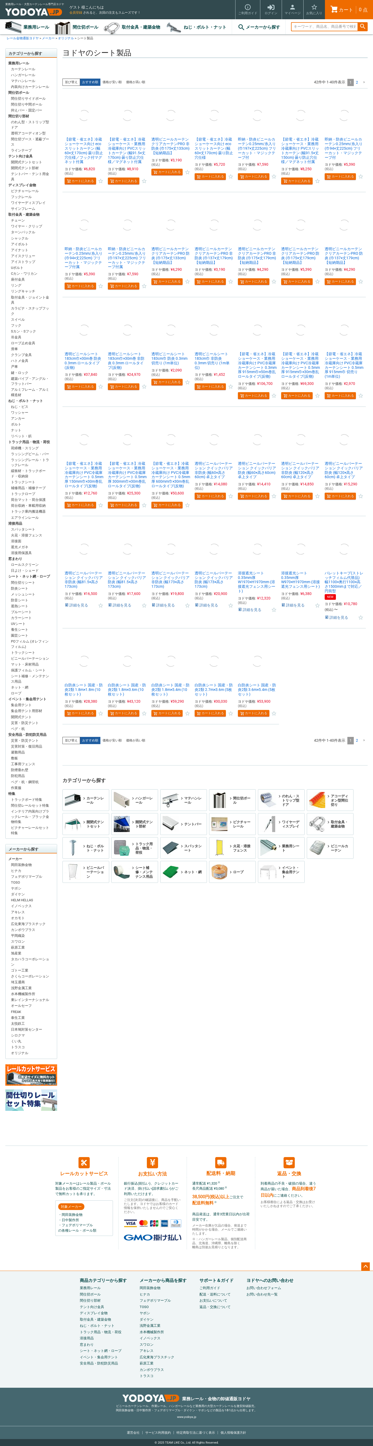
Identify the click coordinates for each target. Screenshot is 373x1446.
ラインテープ (21, 150)
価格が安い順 (112, 82)
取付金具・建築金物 (141, 27)
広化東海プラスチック (28, 924)
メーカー (48, 38)
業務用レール (36, 27)
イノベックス (21, 906)
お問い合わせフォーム (263, 1288)
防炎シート (19, 588)
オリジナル (66, 38)
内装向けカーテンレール (30, 87)
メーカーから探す (258, 27)
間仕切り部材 (18, 116)
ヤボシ (16, 888)
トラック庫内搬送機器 (28, 511)
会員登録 (75, 12)
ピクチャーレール (25, 191)
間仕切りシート (23, 583)
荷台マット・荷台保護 (28, 500)
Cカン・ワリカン (24, 274)
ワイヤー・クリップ (26, 226)
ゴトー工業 (19, 970)
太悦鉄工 (18, 1024)
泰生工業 (18, 1018)
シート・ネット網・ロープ (29, 576)
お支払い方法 (152, 1167)
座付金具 (18, 279)
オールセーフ (21, 1006)
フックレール (21, 197)
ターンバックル (23, 232)
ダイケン (18, 894)
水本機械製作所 (23, 994)
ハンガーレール (23, 75)
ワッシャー (19, 413)
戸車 (14, 367)
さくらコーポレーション (30, 976)
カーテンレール (23, 69)
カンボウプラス (23, 930)
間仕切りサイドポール (28, 98)
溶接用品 (15, 523)
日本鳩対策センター (26, 1029)
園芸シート (19, 635)
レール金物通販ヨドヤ (23, 38)
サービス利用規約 (158, 1433)
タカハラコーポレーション (30, 961)
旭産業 (16, 953)
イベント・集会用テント (27, 699)
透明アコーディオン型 (28, 133)
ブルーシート (21, 612)
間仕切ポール (85, 27)
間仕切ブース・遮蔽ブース (30, 141)
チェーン (18, 220)
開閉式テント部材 (25, 168)
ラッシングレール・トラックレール (30, 462)
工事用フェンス (23, 764)
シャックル (19, 238)
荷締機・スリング (25, 448)
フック (16, 325)
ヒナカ (16, 871)
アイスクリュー (23, 256)
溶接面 (16, 541)
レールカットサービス (84, 1166)
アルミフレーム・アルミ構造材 (30, 392)
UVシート (18, 624)
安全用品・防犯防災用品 (27, 735)
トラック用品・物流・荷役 (29, 442)
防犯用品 (18, 776)
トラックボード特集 (26, 800)
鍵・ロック (19, 373)
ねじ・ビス (19, 407)
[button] (364, 82)
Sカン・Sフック (23, 331)
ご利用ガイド (209, 1288)
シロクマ (18, 1035)
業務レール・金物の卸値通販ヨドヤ (186, 1398)
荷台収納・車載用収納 (28, 506)
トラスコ (18, 1047)
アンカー (18, 418)
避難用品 (18, 752)
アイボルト (19, 244)
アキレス (18, 912)
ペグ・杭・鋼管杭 (25, 782)
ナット (16, 430)
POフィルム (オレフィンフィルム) (30, 644)
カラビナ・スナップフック (30, 311)
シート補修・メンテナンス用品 (30, 678)
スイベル (18, 320)
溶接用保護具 (21, 553)
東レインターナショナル (30, 1000)
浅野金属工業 (21, 988)
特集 (11, 794)
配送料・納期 (220, 1166)
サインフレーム (23, 209)
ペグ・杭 (18, 729)
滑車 (14, 349)
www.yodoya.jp (186, 1417)
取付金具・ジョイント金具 (30, 300)
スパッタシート (23, 529)
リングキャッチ (23, 291)
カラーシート (21, 618)
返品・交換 (289, 1166)
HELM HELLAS (22, 900)
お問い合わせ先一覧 (262, 1294)
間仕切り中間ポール (26, 104)
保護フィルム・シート (28, 670)
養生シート (19, 630)
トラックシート (23, 482)
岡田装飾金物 (21, 865)
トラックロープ (23, 494)
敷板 (14, 758)
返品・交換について (215, 1307)
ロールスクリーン (25, 565)
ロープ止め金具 (23, 343)
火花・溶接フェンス (26, 535)
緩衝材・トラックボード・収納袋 (28, 473)
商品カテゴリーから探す (103, 1280)
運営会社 (133, 1433)
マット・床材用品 (25, 664)
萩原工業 (18, 947)
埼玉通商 (18, 982)
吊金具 (16, 337)
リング (16, 285)
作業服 (16, 788)
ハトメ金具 (19, 361)
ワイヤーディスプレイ (28, 203)
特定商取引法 (195, 1433)
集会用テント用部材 (26, 711)
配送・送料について (215, 1294)
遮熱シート (19, 606)
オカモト (18, 918)
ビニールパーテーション (30, 658)
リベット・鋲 (21, 436)
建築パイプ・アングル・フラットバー (30, 381)
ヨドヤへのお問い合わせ (269, 1280)
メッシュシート (23, 594)
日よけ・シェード (25, 571)
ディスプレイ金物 (22, 185)
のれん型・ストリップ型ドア (30, 124)
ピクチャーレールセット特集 (30, 830)
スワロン (18, 941)
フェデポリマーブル (26, 877)
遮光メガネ (19, 547)
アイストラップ (23, 262)
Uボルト (17, 268)
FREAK (16, 1012)
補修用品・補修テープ (28, 488)
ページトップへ (365, 1266)
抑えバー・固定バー (26, 110)
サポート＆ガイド (216, 1280)
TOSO (15, 882)
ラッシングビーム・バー (30, 454)
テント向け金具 (20, 156)
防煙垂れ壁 (19, 770)
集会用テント (21, 705)
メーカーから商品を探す (163, 1280)
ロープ (16, 693)
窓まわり (15, 559)
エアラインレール (25, 518)
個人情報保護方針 (233, 1433)
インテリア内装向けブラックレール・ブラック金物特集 (30, 816)
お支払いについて (213, 1300)
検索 (362, 27)
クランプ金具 (21, 355)
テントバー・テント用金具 (30, 176)
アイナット (19, 250)
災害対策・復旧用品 (26, 746)
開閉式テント (21, 717)
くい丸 (16, 1041)
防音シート (19, 600)
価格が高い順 (135, 82)
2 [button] (357, 82)
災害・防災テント (25, 723)
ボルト (16, 424)
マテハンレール (23, 81)
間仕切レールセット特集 (30, 805)
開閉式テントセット (26, 162)
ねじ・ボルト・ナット (205, 27)
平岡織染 (18, 936)
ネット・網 (19, 687)
